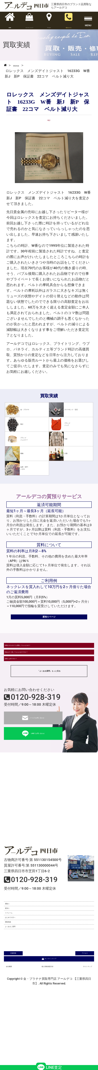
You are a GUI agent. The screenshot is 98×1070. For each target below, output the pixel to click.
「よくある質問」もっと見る (49, 700)
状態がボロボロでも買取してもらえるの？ (39, 658)
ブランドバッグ (64, 424)
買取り (11, 937)
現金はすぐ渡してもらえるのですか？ (35, 672)
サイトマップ (81, 1032)
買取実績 (13, 980)
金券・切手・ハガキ (23, 468)
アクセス (72, 1014)
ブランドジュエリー (21, 439)
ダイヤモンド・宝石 (69, 409)
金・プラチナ (23, 409)
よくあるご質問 (19, 990)
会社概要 (13, 1032)
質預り (11, 948)
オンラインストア (49, 1023)
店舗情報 (26, 1014)
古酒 (60, 453)
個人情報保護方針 (45, 1032)
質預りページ (49, 623)
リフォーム (15, 958)
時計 (16, 424)
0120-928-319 (35, 727)
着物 (16, 453)
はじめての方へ (19, 969)
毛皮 (60, 439)
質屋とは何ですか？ (21, 685)
